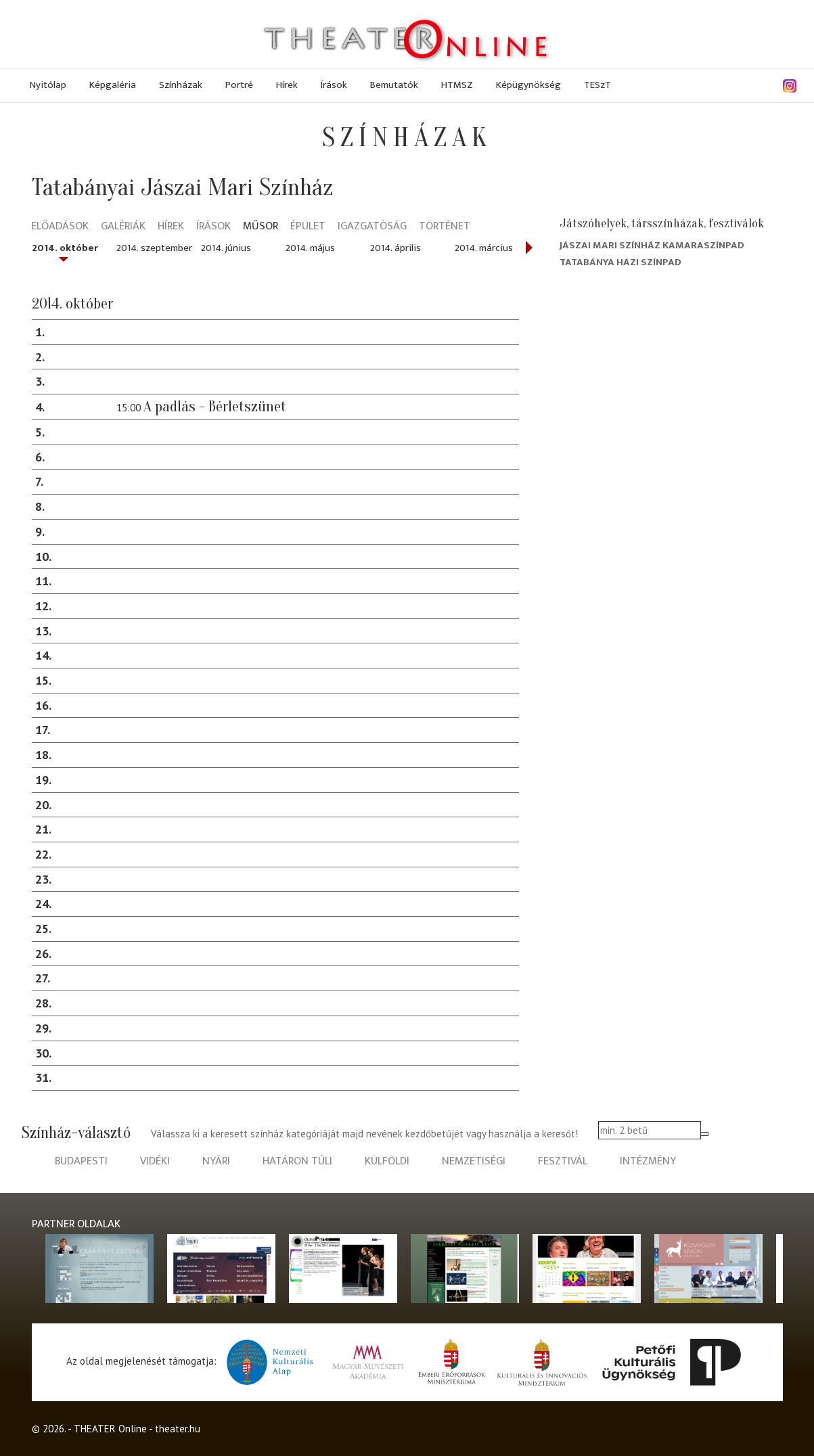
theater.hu (177, 1428)
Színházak (180, 85)
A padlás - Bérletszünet (214, 406)
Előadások (60, 227)
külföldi (387, 1161)
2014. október (65, 248)
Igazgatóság (372, 227)
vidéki (155, 1161)
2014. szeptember (154, 248)
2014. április (395, 248)
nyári (216, 1161)
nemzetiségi (473, 1161)
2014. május (310, 248)
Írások (334, 85)
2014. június (226, 248)
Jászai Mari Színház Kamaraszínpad (652, 245)
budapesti (81, 1161)
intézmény (648, 1161)
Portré (239, 85)
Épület (307, 227)
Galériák (123, 227)
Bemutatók (394, 85)
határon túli (297, 1161)
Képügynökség (528, 85)
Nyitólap (48, 85)
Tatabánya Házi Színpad (620, 262)
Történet (444, 227)
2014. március (484, 248)
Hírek (287, 85)
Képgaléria (112, 85)
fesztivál (562, 1161)
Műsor (260, 227)
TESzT (597, 85)
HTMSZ (457, 85)
